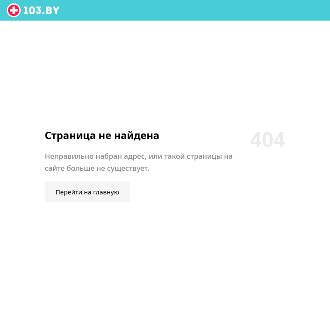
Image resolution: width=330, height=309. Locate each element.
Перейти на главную (87, 192)
